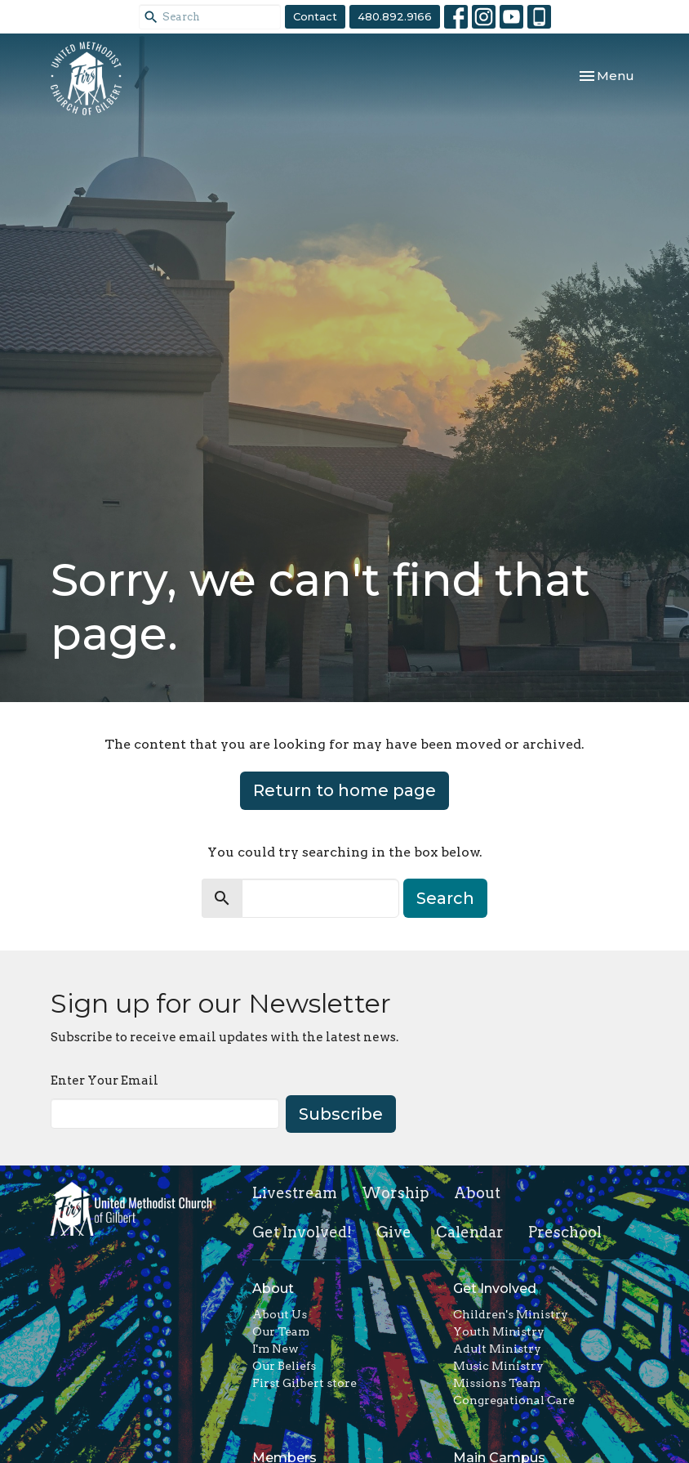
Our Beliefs (284, 1365)
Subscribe (341, 1114)
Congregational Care (514, 1400)
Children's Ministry (510, 1314)
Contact (315, 16)
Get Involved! (302, 1232)
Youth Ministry (499, 1331)
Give (393, 1232)
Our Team (280, 1331)
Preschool (565, 1232)
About (477, 1192)
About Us (279, 1314)
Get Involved (494, 1288)
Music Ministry (498, 1365)
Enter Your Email (104, 1080)
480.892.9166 (395, 16)
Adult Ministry (497, 1348)
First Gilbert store (304, 1382)
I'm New (275, 1348)
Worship (395, 1192)
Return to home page (344, 790)
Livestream (294, 1192)
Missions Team (496, 1382)
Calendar (470, 1232)
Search (445, 898)
